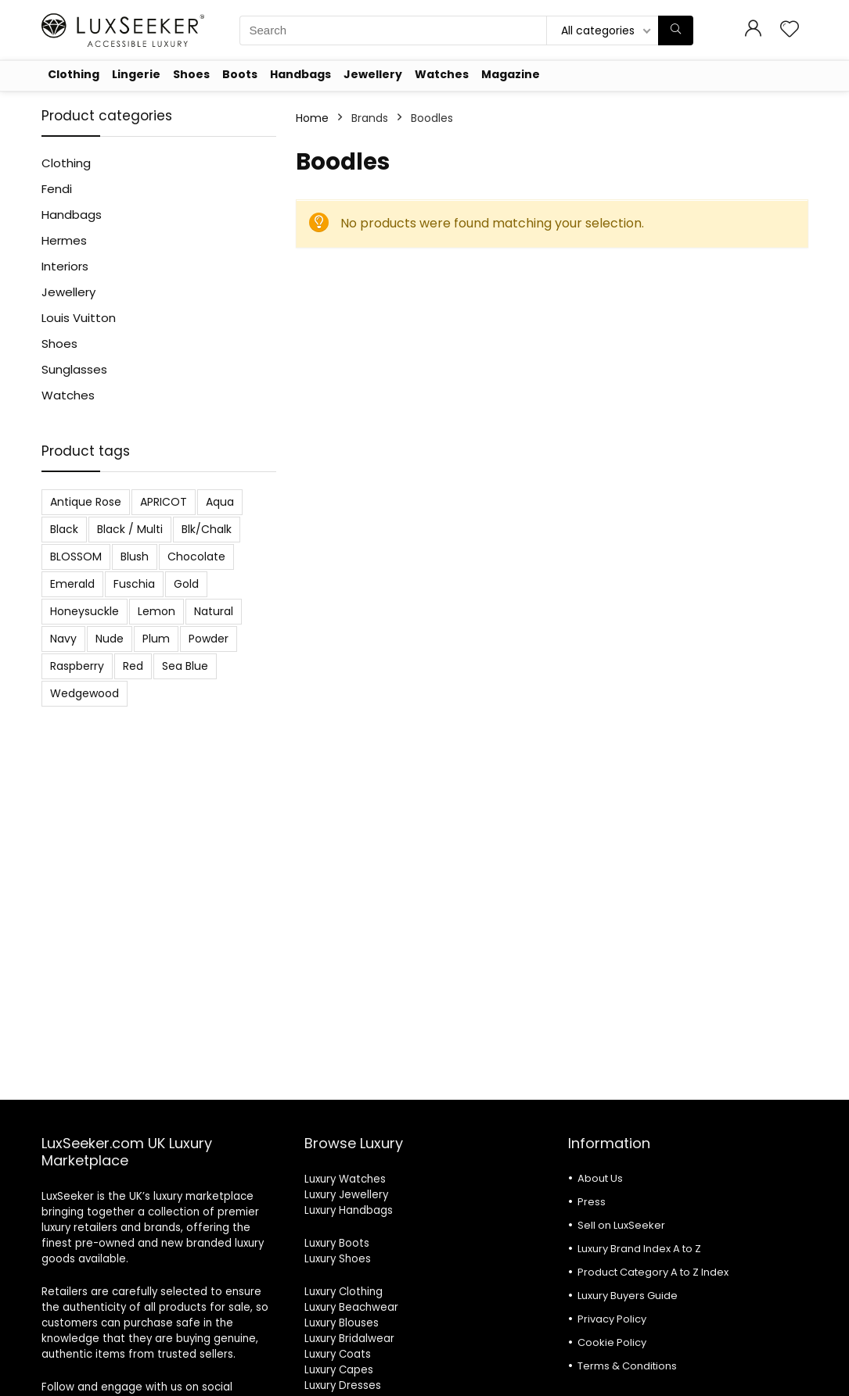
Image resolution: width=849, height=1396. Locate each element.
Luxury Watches (345, 1179)
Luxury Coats (337, 1354)
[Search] (675, 30)
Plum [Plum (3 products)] (156, 638)
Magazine (510, 74)
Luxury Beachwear (351, 1307)
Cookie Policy (611, 1342)
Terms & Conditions (627, 1365)
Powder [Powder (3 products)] (208, 638)
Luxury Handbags (348, 1210)
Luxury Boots (336, 1243)
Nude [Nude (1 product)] (109, 638)
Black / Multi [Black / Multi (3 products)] (130, 529)
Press (591, 1201)
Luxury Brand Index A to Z (639, 1248)
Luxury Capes (338, 1369)
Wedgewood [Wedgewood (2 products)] (84, 693)
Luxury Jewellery (346, 1194)
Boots (239, 74)
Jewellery (373, 74)
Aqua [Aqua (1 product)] (220, 502)
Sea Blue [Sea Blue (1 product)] (185, 666)
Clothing (73, 74)
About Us (600, 1178)
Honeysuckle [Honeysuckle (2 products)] (84, 611)
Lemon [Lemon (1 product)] (156, 611)
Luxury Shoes (337, 1258)
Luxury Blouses (341, 1322)
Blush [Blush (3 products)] (135, 556)
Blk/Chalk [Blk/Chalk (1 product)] (207, 529)
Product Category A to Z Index (652, 1272)
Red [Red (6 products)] (133, 666)
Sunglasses (74, 369)
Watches (442, 74)
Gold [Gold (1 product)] (186, 584)
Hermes (64, 240)
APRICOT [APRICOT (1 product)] (163, 502)
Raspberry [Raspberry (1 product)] (77, 666)
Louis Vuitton (78, 318)
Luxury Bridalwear (349, 1338)
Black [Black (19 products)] (64, 529)
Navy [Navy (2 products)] (63, 638)
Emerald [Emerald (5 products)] (72, 584)
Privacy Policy (611, 1319)
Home (312, 118)
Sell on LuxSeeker (621, 1225)
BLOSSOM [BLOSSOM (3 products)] (76, 556)
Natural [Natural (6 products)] (213, 611)
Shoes (191, 74)
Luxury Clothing (343, 1291)
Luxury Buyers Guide (627, 1295)
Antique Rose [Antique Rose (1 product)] (85, 502)
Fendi (56, 189)
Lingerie (136, 74)
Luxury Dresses (342, 1385)
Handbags (300, 74)
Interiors (64, 266)
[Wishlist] (789, 30)
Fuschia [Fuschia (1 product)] (134, 584)
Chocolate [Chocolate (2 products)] (196, 556)
